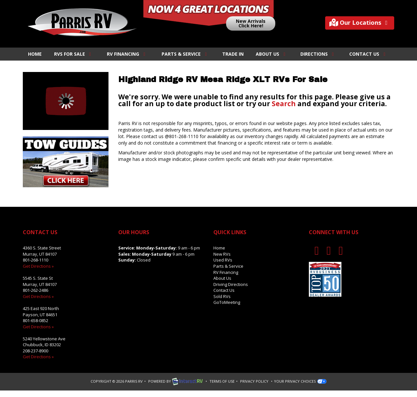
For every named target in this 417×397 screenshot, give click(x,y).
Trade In (233, 54)
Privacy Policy (254, 381)
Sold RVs (222, 296)
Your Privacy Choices (300, 381)
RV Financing (127, 54)
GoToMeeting (226, 302)
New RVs (222, 254)
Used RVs (222, 260)
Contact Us (368, 54)
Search (284, 103)
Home (35, 54)
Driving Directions (230, 284)
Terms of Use (222, 381)
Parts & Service (185, 54)
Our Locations (359, 23)
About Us (271, 54)
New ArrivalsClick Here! (251, 23)
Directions (318, 54)
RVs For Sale (73, 54)
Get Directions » (38, 266)
